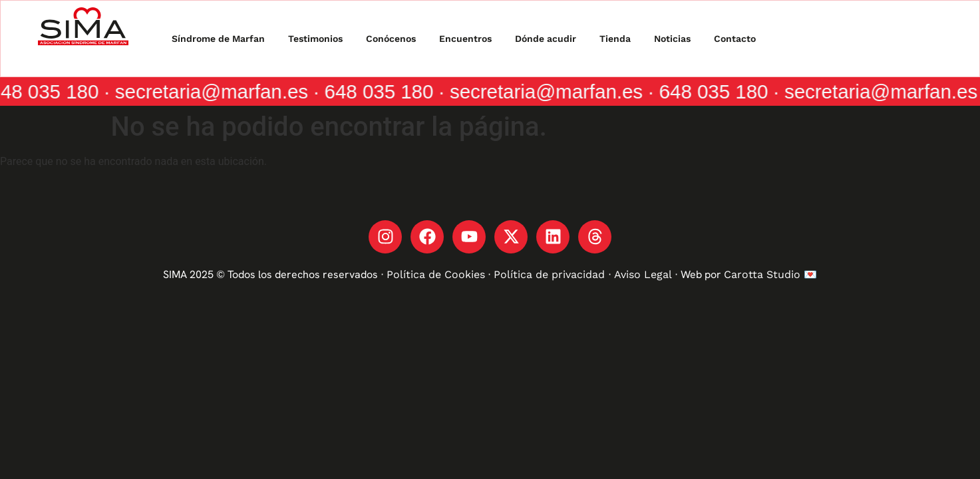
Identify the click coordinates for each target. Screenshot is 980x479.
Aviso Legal (643, 274)
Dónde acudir (545, 38)
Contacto (735, 38)
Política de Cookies (436, 274)
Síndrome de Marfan (218, 38)
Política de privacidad (551, 274)
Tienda (615, 38)
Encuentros (465, 38)
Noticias (672, 38)
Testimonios (315, 38)
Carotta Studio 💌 (770, 274)
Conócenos (391, 38)
